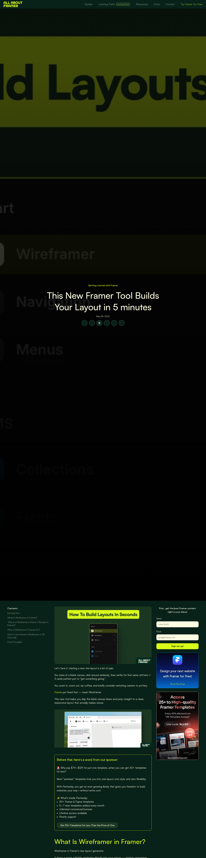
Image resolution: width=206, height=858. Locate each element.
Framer (58, 692)
